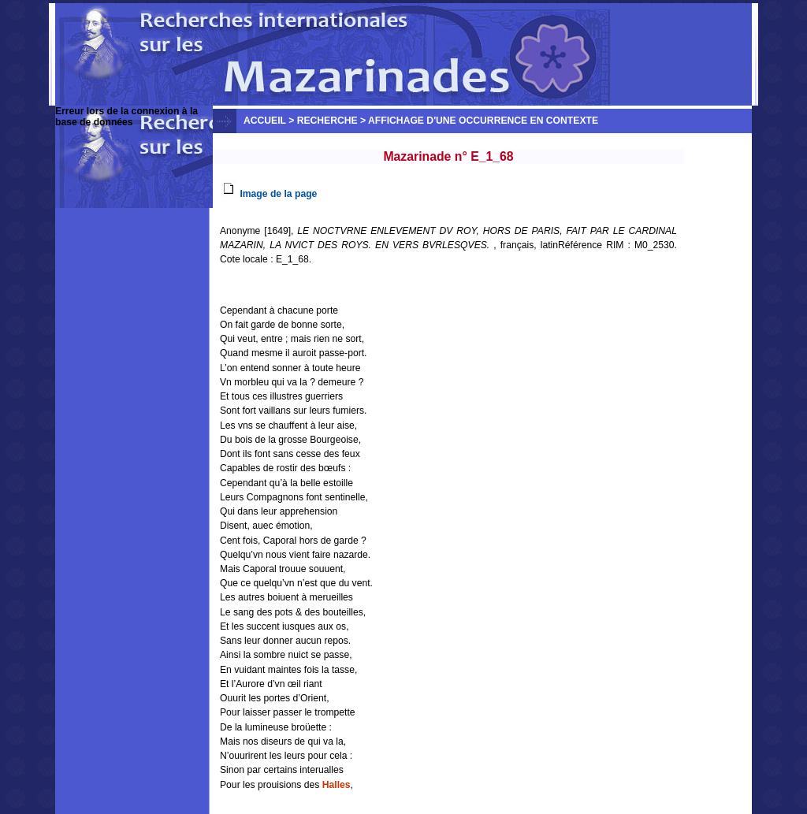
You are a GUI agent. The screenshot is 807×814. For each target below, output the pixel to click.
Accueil (265, 120)
